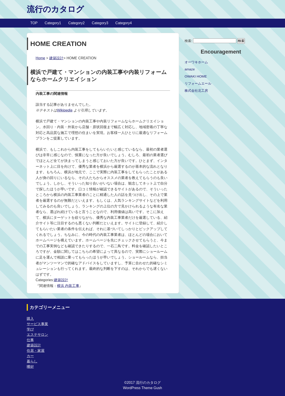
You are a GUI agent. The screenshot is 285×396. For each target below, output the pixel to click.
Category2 (76, 23)
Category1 (53, 23)
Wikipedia (64, 110)
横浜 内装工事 (68, 286)
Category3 (100, 23)
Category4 (123, 23)
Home (40, 58)
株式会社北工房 (196, 90)
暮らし (32, 361)
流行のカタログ (55, 9)
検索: (188, 41)
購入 (30, 318)
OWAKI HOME (196, 76)
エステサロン (37, 334)
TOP (34, 23)
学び (30, 329)
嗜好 (30, 366)
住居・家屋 (36, 350)
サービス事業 (37, 324)
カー (30, 356)
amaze (190, 69)
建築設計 (56, 58)
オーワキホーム (196, 62)
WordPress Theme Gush (142, 388)
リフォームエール (198, 83)
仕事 (30, 340)
